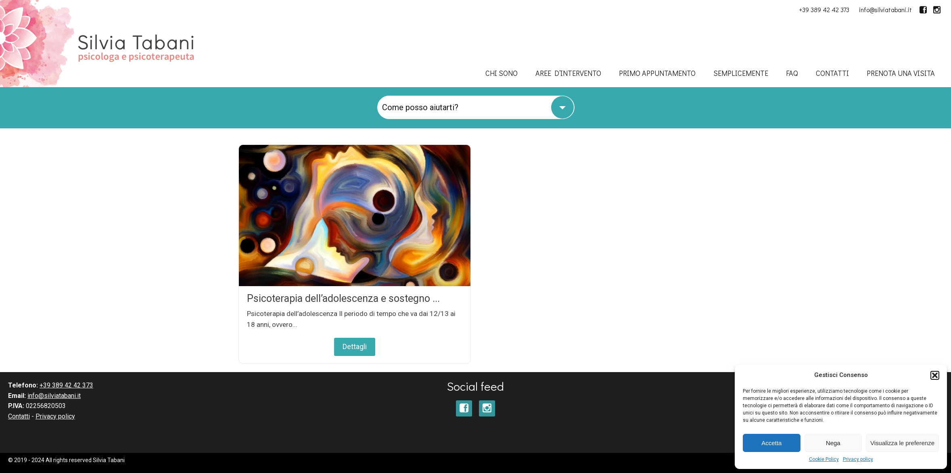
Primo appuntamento (657, 73)
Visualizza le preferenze (902, 443)
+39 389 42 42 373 (824, 9)
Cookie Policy (824, 459)
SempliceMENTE (740, 73)
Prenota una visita (901, 73)
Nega (833, 443)
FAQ (792, 73)
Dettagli (355, 346)
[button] (935, 375)
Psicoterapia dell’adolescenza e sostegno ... (343, 298)
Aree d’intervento (568, 73)
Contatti (832, 73)
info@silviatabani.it (885, 9)
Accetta (771, 443)
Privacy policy (858, 459)
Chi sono (501, 73)
